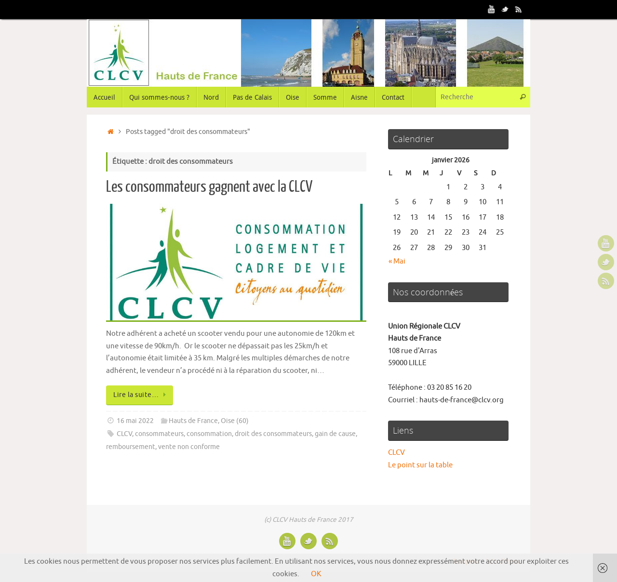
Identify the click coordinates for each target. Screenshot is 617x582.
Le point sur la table (420, 465)
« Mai (397, 261)
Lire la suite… (141, 395)
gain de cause (335, 434)
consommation (209, 434)
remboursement (130, 447)
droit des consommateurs (273, 434)
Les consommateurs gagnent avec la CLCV (209, 187)
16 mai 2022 (135, 421)
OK (316, 574)
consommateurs (159, 434)
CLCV (124, 434)
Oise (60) (235, 421)
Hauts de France (193, 421)
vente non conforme (189, 447)
